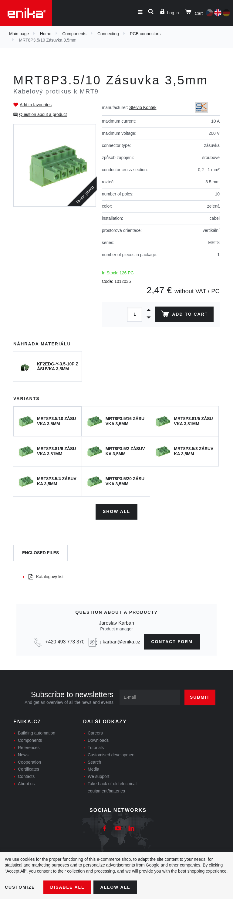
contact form (172, 641)
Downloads (98, 740)
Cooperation (29, 761)
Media (93, 769)
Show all (116, 511)
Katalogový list (46, 576)
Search (94, 761)
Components (74, 33)
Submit (200, 697)
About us (26, 783)
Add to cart (184, 315)
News (23, 754)
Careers (95, 733)
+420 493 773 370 (64, 641)
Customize (20, 887)
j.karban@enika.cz (120, 641)
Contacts (26, 776)
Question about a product (43, 114)
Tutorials (96, 747)
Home (45, 33)
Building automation (36, 733)
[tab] (40, 552)
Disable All (67, 887)
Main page (19, 33)
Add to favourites (36, 104)
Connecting (108, 33)
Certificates (28, 769)
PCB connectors (145, 33)
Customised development (112, 754)
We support (98, 776)
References (29, 747)
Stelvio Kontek (143, 107)
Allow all (116, 887)
